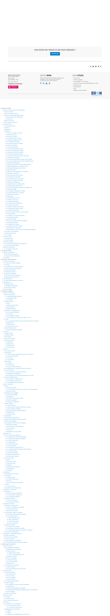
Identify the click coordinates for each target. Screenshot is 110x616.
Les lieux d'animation (12, 356)
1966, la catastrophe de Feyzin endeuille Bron (19, 164)
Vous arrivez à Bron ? (10, 126)
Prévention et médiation (11, 537)
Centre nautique (9, 582)
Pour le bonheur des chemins (15, 175)
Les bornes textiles (12, 451)
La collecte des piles (12, 452)
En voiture (8, 475)
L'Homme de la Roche (13, 194)
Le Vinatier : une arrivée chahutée (16, 215)
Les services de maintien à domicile (16, 372)
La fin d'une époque (12, 147)
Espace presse (77, 85)
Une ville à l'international (11, 231)
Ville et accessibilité (12, 394)
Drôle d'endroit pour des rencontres (16, 568)
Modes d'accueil (11, 308)
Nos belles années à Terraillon (15, 143)
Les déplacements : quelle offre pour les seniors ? (18, 368)
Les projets (6, 257)
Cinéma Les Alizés (12, 556)
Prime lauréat (10, 347)
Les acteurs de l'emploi (13, 526)
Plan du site (77, 78)
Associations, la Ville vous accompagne (15, 423)
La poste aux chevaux (13, 205)
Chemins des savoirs (10, 233)
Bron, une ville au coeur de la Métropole (14, 110)
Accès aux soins (11, 391)
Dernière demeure (12, 134)
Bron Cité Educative (10, 328)
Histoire (7, 127)
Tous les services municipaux (13, 275)
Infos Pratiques (11, 591)
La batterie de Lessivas (13, 224)
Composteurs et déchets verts (15, 447)
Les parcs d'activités (12, 509)
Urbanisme (8, 491)
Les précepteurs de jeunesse (14, 185)
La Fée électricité (11, 219)
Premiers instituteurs (12, 145)
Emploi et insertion (10, 524)
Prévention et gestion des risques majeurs (16, 542)
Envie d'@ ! (6, 602)
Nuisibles (9, 465)
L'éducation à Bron (12, 298)
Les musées (8, 235)
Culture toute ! (11, 324)
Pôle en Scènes (11, 551)
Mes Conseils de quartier (11, 254)
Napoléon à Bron (11, 169)
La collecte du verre (12, 444)
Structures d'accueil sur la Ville (15, 398)
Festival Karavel (11, 567)
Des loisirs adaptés (12, 400)
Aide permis (10, 344)
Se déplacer (10, 396)
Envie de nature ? (8, 595)
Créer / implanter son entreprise (15, 507)
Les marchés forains (12, 516)
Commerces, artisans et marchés (14, 512)
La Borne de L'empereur (13, 157)
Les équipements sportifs (12, 581)
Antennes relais (11, 463)
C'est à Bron (10, 300)
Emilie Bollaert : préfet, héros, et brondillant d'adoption (21, 229)
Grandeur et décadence (13, 182)
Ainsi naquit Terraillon (12, 217)
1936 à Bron (10, 196)
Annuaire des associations (12, 417)
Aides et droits (9, 403)
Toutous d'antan (11, 213)
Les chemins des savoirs (11, 600)
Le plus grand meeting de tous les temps (18, 155)
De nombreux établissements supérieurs (16, 243)
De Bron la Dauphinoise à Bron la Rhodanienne (19, 187)
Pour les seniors (11, 579)
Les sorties (10, 358)
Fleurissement (9, 238)
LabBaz (9, 610)
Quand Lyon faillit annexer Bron (15, 150)
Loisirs (7, 319)
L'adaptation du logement (14, 373)
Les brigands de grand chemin (15, 208)
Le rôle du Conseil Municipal (12, 263)
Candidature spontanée (11, 285)
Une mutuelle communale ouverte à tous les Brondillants (22, 389)
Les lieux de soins (11, 387)
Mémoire (7, 131)
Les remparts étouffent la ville (15, 148)
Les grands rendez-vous (11, 249)
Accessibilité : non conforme (81, 81)
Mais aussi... (10, 119)
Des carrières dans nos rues (14, 138)
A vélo (7, 484)
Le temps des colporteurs (14, 177)
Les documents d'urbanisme (14, 495)
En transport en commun (11, 473)
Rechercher (55, 53)
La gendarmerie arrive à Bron (14, 226)
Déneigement (10, 468)
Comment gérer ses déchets (12, 435)
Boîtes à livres (10, 563)
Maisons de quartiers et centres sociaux (15, 419)
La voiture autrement (12, 479)
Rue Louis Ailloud (13, 523)
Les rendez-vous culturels (12, 565)
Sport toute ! (10, 322)
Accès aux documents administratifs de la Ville (86, 83)
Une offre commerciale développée (16, 514)
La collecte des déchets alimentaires (16, 437)
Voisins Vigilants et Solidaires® (13, 540)
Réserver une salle (12, 424)
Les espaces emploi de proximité (16, 528)
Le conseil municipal (9, 261)
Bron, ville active (9, 120)
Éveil (8, 303)
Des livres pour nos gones (14, 227)
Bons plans (8, 336)
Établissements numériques (12, 609)
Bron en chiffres (9, 112)
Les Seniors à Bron (10, 351)
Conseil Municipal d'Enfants (14, 296)
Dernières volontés (12, 136)
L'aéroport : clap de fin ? (13, 173)
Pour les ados (10, 575)
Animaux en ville (11, 461)
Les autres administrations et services (13, 280)
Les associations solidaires (14, 408)
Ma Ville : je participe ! (9, 252)
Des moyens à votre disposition (15, 426)
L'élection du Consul (12, 199)
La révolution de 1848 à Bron (14, 203)
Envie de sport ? (8, 570)
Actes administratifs (10, 270)
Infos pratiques (11, 307)
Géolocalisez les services (11, 277)
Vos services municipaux (10, 273)
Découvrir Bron (7, 124)
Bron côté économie (12, 510)
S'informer (9, 363)
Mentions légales (78, 79)
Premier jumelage (11, 189)
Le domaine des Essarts (13, 162)
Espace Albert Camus (14, 553)
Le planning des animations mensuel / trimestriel (20, 354)
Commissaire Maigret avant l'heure (16, 168)
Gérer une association (11, 421)
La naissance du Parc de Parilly (15, 152)
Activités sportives (10, 572)
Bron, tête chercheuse (11, 122)
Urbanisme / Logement (10, 489)
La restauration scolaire (13, 315)
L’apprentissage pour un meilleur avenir (17, 166)
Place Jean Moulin (13, 519)
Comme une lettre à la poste (14, 133)
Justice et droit (11, 414)
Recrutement (77, 86)
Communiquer (11, 428)
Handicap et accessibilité (11, 393)
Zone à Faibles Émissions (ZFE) (15, 482)
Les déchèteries (11, 442)
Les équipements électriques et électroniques (19, 449)
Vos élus (7, 264)
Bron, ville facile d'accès (11, 113)
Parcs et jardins (9, 240)
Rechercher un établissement (15, 379)
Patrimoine (8, 129)
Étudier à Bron (9, 333)
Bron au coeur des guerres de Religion (17, 220)
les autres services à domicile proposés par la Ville (20, 375)
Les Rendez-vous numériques (13, 603)
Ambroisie (9, 470)
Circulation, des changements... (13, 488)
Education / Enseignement (12, 310)
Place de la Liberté (14, 521)
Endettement (10, 412)
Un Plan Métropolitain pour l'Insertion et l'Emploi (19, 530)
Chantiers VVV (11, 345)
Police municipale (10, 535)
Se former (9, 430)
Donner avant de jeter (13, 456)
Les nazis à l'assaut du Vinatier (15, 154)
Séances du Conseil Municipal (13, 268)
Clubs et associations (10, 593)
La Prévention (10, 365)
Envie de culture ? (8, 546)
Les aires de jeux (9, 598)
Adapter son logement (13, 401)
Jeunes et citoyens (10, 338)
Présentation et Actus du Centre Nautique (18, 584)
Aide (75, 88)
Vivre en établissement (11, 377)
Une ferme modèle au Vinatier (15, 180)
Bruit (8, 459)
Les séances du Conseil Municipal (14, 266)
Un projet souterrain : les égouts (15, 192)
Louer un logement (12, 500)
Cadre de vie (7, 433)
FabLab (9, 612)
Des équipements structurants (15, 117)
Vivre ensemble (9, 458)
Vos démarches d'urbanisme (14, 493)
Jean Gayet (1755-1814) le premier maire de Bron (19, 159)
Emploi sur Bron (9, 335)
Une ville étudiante (9, 242)
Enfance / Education (9, 293)
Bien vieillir (8, 361)
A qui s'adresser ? (11, 405)
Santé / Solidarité (8, 384)
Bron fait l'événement (9, 247)
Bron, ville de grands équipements (14, 115)
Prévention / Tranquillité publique (12, 533)
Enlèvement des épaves (13, 466)
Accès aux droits (9, 538)
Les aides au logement (13, 502)
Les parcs (7, 596)
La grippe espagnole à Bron (14, 140)
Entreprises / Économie (11, 505)
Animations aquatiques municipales (16, 588)
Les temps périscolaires (13, 312)
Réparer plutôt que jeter (13, 454)
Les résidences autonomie (14, 380)
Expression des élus (10, 271)
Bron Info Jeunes (9, 340)
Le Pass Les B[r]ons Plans (12, 245)
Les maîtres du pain (12, 222)
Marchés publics (8, 289)
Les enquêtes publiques (13, 496)
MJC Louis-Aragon (12, 558)
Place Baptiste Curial (14, 517)
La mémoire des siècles (13, 141)
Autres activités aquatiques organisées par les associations (22, 589)
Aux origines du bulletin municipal (16, 191)
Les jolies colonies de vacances (15, 206)
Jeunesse (6, 331)
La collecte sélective (12, 440)
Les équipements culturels (12, 547)
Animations (8, 352)
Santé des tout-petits (12, 305)
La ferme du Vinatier (12, 561)
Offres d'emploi (9, 284)
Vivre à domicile (9, 370)
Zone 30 (9, 481)
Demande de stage (10, 287)
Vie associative (7, 416)
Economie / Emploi (9, 503)
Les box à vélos (11, 486)
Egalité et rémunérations (80, 90)
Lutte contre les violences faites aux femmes (19, 407)
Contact (14, 87)
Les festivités (10, 359)
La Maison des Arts (12, 560)
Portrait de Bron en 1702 (13, 198)
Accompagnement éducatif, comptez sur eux (19, 317)
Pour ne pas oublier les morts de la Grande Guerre (20, 161)
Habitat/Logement (10, 498)
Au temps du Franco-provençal (15, 178)
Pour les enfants (11, 574)
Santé (6, 386)
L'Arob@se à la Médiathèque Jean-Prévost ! (18, 614)
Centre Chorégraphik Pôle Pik (16, 554)
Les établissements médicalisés (15, 382)
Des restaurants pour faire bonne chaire (17, 212)
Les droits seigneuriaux (13, 201)
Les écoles (10, 314)
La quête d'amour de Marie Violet (16, 184)
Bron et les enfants (10, 294)
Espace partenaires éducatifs (14, 329)
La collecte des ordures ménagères (16, 438)
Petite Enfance (9, 301)
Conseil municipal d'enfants (12, 256)
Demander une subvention (14, 431)
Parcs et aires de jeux (12, 326)
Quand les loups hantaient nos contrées (17, 171)
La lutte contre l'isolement (14, 366)
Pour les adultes (11, 577)
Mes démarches (8, 278)
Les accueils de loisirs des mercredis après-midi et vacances (23, 321)
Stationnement (11, 477)
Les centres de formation (12, 531)
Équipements (10, 586)
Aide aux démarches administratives (16, 410)
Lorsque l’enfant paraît (13, 210)
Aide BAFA (10, 342)
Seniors (5, 349)
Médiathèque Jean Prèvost (14, 549)
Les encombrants (11, 445)
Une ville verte (7, 236)
